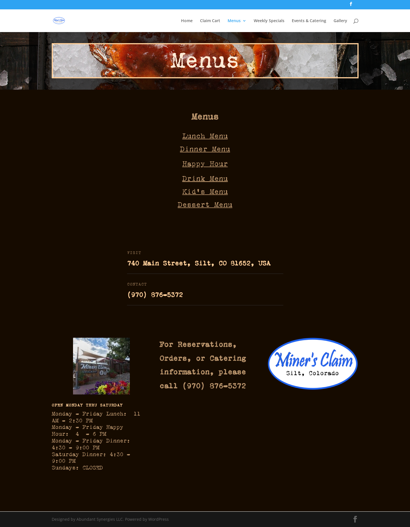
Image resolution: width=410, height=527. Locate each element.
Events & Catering (309, 21)
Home (187, 21)
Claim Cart (210, 21)
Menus (234, 21)
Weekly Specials (269, 21)
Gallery (340, 21)
